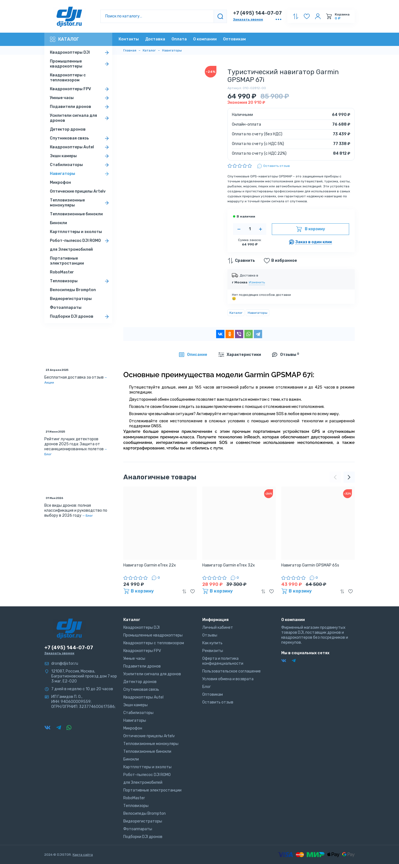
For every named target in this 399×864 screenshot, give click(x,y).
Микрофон (60, 182)
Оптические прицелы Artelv (78, 191)
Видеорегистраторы (71, 298)
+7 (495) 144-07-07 (257, 13)
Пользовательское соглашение (231, 671)
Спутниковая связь (80, 138)
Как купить (212, 643)
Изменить (257, 282)
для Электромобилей (71, 249)
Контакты (129, 39)
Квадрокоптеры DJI (80, 52)
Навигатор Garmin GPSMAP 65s (310, 565)
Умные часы (80, 98)
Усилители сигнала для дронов (80, 118)
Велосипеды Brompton (73, 290)
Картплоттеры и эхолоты (76, 231)
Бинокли (58, 223)
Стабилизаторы (80, 165)
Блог (48, 454)
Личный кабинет (217, 627)
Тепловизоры (80, 281)
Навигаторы (80, 174)
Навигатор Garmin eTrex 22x (149, 565)
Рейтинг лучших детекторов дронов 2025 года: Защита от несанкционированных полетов (74, 444)
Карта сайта (83, 855)
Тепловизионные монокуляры (80, 203)
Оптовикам (234, 39)
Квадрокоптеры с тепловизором (68, 77)
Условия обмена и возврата (228, 679)
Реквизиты (212, 650)
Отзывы (209, 635)
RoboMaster (62, 272)
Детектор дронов (68, 129)
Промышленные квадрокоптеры (80, 64)
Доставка (155, 39)
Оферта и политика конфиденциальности (222, 661)
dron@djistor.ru (64, 663)
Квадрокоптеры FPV (80, 89)
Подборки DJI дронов (80, 316)
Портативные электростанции (67, 261)
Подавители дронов (80, 107)
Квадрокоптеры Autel (80, 147)
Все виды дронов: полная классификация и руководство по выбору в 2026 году (75, 510)
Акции (49, 382)
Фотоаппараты (65, 307)
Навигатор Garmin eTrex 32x (228, 565)
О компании (205, 39)
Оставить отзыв (217, 702)
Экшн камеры (80, 156)
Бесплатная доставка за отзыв (74, 377)
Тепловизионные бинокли (76, 214)
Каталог (64, 39)
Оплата (179, 39)
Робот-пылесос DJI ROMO (80, 241)
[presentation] (335, 477)
